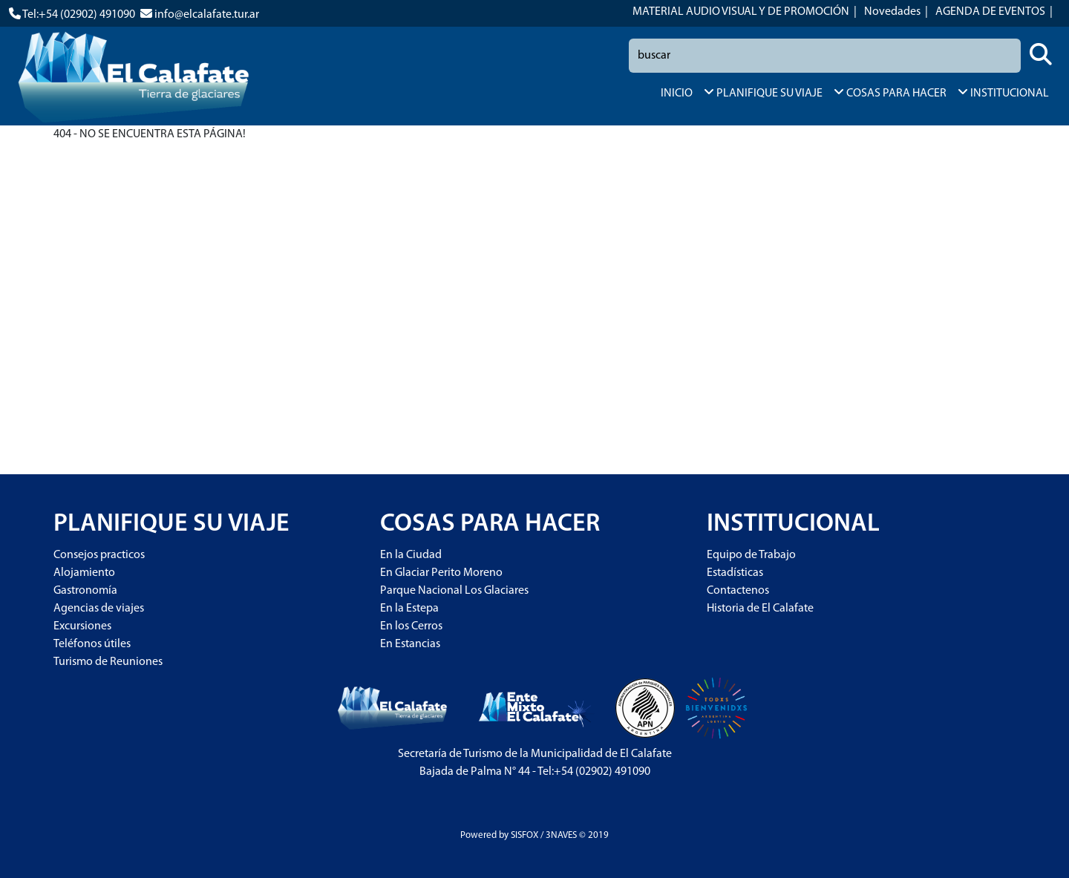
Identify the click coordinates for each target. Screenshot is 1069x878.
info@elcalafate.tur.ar (206, 15)
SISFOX (524, 835)
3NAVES (561, 835)
